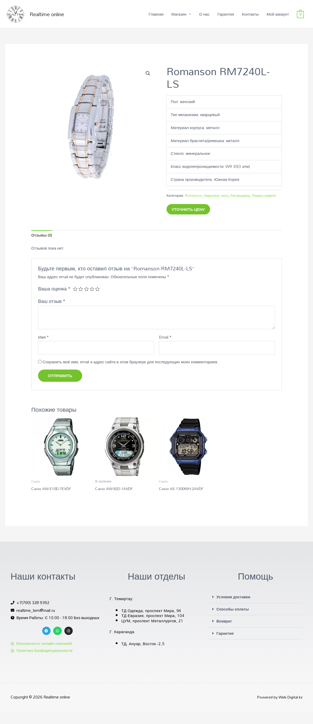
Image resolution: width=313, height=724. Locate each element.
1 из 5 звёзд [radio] (75, 301)
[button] (148, 79)
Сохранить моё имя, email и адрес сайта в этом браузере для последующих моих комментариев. (130, 375)
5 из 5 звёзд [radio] (98, 301)
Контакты (250, 17)
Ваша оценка (54, 301)
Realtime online (53, 17)
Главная (156, 17)
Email (165, 349)
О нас (204, 17)
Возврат (224, 634)
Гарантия (225, 17)
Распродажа (241, 201)
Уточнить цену (188, 221)
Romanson (193, 201)
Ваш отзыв (51, 314)
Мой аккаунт (278, 17)
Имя (43, 349)
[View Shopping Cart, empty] (300, 17)
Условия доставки (233, 610)
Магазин (178, 17)
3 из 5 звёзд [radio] (86, 301)
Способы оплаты (233, 622)
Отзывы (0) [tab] (42, 247)
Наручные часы (216, 201)
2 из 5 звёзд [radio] (81, 301)
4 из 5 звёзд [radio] (92, 301)
